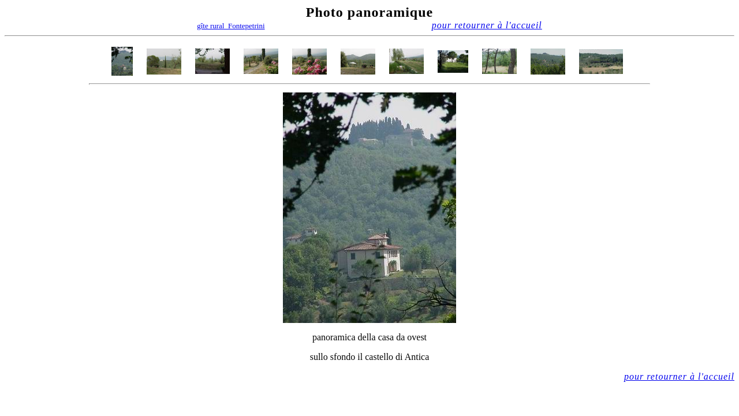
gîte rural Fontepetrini (230, 25)
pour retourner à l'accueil (487, 25)
